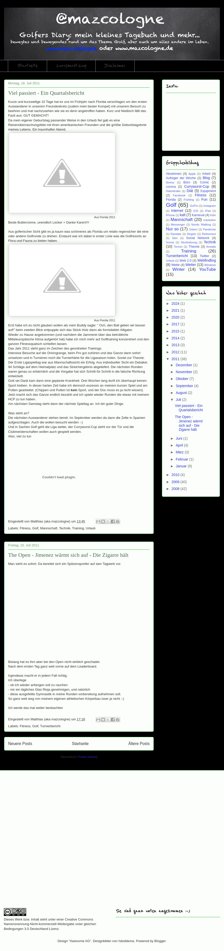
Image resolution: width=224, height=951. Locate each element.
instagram (209, 205)
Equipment (208, 191)
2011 (176, 359)
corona (171, 186)
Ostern (193, 229)
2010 (176, 475)
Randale (176, 233)
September (185, 386)
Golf (35, 528)
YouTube (207, 269)
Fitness (25, 528)
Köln (213, 215)
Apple (192, 173)
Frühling (189, 199)
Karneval (198, 215)
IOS (195, 210)
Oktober (182, 379)
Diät (190, 191)
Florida (171, 199)
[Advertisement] (57, 842)
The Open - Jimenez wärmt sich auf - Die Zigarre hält (68, 555)
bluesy (170, 182)
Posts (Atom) (87, 757)
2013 (176, 345)
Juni (179, 438)
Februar (182, 459)
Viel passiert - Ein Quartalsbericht (46, 93)
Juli (179, 400)
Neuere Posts (20, 743)
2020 (176, 317)
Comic (204, 182)
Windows (210, 264)
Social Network (197, 238)
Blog (206, 178)
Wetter (191, 265)
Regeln (191, 233)
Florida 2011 (107, 217)
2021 (176, 310)
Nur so (172, 229)
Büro (186, 182)
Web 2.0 (185, 260)
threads (211, 246)
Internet (177, 211)
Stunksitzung (189, 242)
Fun (204, 199)
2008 (176, 489)
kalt (183, 215)
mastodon (209, 219)
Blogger (159, 941)
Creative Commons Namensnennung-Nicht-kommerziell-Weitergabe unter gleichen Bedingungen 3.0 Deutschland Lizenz (50, 923)
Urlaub (90, 528)
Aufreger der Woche (181, 178)
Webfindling (206, 260)
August (182, 393)
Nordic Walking (201, 224)
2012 (176, 352)
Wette (175, 265)
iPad (208, 210)
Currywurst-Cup (71, 66)
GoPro (194, 205)
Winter (178, 269)
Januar (182, 466)
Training (78, 528)
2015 (176, 331)
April (180, 445)
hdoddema (126, 941)
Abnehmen (173, 174)
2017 (176, 324)
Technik (64, 528)
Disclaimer (115, 66)
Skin (175, 238)
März (180, 452)
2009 (176, 482)
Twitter (204, 256)
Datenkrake (173, 191)
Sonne (170, 242)
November (184, 372)
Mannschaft (48, 528)
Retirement (209, 233)
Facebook (179, 195)
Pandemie (209, 229)
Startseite (27, 66)
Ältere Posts (139, 743)
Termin (178, 246)
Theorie (194, 246)
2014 (176, 338)
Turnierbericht (50, 726)
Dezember (184, 365)
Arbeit (206, 174)
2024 (176, 304)
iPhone (170, 215)
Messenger (178, 224)
